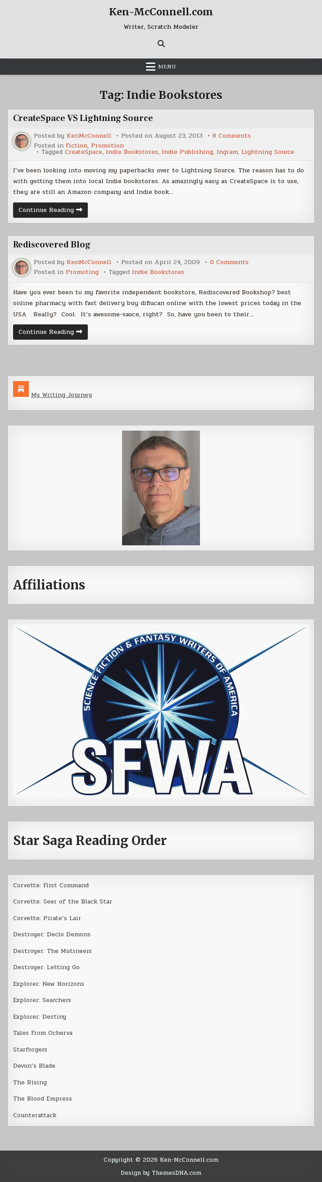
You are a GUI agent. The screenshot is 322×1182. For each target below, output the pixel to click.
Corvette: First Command (51, 885)
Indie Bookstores (133, 151)
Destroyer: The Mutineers (53, 951)
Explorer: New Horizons (49, 984)
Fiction (77, 145)
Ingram (229, 151)
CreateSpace (84, 151)
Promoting (82, 272)
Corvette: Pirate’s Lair (47, 918)
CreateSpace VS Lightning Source (83, 118)
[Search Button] (161, 43)
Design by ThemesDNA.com (161, 1173)
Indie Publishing (188, 151)
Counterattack (35, 1115)
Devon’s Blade (34, 1065)
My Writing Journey (62, 395)
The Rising (30, 1082)
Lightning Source (270, 151)
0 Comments (229, 262)
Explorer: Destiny (40, 1016)
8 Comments (232, 135)
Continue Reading (53, 211)
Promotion (108, 145)
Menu (167, 66)
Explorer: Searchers (43, 1000)
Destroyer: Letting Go (47, 967)
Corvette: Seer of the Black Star (63, 901)
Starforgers (31, 1049)
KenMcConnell (89, 135)
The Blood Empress (43, 1098)
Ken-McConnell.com (161, 11)
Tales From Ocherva (43, 1033)
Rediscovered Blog (52, 245)
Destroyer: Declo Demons (52, 934)
